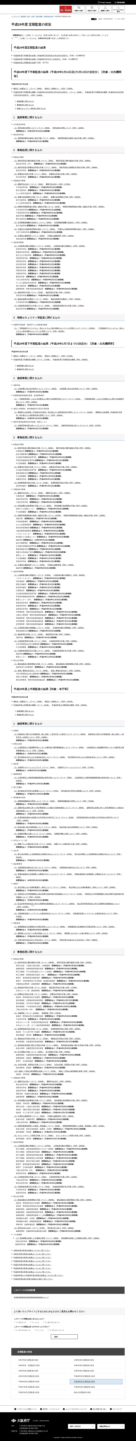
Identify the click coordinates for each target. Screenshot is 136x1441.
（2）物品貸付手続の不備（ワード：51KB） (30, 988)
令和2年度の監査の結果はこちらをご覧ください (31, 1250)
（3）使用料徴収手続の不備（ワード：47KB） (31, 483)
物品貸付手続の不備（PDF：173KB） (63, 988)
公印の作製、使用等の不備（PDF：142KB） (71, 1065)
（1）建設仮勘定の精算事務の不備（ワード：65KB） (33, 664)
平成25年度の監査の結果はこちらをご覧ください (32, 1272)
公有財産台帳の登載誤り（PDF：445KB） (69, 1146)
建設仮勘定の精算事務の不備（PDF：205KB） (74, 664)
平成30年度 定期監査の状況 (84, 1376)
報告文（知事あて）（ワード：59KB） (28, 356)
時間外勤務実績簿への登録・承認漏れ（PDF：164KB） (84, 1126)
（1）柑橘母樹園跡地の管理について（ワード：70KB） (34, 801)
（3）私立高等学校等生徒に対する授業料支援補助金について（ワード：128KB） (44, 904)
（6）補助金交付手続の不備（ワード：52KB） (31, 1039)
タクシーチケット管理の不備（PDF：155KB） (74, 1136)
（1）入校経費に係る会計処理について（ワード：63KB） (35, 389)
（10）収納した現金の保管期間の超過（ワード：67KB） (35, 1071)
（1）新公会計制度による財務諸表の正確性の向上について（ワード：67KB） (43, 854)
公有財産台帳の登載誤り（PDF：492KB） (69, 575)
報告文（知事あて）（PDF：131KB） (59, 701)
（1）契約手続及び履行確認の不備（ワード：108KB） (34, 962)
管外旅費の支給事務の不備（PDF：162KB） (71, 506)
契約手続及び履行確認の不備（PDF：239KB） (74, 448)
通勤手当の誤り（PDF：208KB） (58, 493)
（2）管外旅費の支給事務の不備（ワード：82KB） (33, 1100)
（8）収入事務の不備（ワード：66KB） (28, 1052)
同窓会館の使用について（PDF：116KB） (69, 128)
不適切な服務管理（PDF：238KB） (61, 1116)
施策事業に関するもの (25, 101)
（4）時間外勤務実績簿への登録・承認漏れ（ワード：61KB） (37, 1126)
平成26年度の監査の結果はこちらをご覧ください (32, 1268)
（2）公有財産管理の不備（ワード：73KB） (30, 1177)
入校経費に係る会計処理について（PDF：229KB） (78, 389)
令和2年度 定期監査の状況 (84, 1371)
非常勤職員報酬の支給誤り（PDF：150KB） (71, 223)
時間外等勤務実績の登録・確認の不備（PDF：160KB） (84, 207)
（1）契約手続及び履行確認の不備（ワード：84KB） (33, 448)
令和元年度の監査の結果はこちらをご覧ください (32, 1254)
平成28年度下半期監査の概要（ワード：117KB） (32, 360)
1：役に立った (21, 1322)
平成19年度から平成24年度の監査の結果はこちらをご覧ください (38, 1275)
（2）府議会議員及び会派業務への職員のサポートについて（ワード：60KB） (43, 874)
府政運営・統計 (25, 16)
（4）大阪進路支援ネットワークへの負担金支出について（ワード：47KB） (42, 913)
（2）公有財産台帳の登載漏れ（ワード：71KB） (32, 628)
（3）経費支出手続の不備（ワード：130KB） (30, 994)
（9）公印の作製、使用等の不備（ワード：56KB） (33, 1065)
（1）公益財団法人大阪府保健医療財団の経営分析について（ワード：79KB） (43, 778)
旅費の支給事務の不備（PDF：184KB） (66, 197)
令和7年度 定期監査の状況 (28, 1360)
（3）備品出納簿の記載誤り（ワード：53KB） (31, 299)
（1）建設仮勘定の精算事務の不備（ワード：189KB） (34, 1200)
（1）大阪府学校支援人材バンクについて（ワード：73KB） (36, 425)
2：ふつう (35, 1322)
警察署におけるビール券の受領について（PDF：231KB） (86, 933)
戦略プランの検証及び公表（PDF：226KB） (71, 844)
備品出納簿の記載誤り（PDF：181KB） (66, 299)
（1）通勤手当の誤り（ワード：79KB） (28, 184)
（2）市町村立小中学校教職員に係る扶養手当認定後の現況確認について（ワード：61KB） (48, 894)
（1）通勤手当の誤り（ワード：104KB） (29, 1081)
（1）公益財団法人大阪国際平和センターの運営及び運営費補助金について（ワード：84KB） (49, 747)
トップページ (15, 16)
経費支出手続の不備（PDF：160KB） (63, 174)
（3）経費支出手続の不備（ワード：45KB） (30, 174)
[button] (104, 2)
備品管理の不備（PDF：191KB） (58, 292)
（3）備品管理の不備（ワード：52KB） (28, 634)
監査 (33, 16)
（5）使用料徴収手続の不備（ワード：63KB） (31, 1029)
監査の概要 (39, 16)
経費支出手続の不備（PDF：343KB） (64, 994)
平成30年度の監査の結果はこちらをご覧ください (32, 1258)
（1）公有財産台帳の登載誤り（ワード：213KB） (32, 246)
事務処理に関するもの (25, 105)
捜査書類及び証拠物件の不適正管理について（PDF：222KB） (91, 927)
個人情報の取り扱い (100, 1409)
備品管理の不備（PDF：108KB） (58, 634)
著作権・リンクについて (51, 1409)
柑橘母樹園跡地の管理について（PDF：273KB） (76, 801)
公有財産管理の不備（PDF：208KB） (63, 641)
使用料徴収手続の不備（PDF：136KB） (66, 483)
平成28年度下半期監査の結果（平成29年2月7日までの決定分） (37, 59)
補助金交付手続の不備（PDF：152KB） (66, 1039)
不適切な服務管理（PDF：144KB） (61, 236)
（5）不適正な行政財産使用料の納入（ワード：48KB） (34, 229)
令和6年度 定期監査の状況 (84, 1360)
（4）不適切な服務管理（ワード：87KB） (29, 565)
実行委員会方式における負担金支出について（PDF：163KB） (91, 757)
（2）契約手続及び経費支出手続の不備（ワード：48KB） (35, 167)
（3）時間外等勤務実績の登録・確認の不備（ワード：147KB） (37, 515)
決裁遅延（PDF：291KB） (52, 1013)
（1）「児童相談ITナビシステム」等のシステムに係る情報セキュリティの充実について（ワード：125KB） (54, 328)
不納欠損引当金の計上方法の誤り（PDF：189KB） (78, 940)
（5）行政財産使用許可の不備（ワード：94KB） (32, 651)
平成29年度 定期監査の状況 (28, 1382)
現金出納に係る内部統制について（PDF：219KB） (78, 827)
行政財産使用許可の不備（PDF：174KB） (69, 306)
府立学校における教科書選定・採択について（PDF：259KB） (92, 887)
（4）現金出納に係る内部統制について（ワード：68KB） (35, 827)
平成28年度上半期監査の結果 (24, 63)
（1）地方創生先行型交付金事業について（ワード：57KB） (36, 791)
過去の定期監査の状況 (82, 1392)
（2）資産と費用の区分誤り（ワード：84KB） (31, 671)
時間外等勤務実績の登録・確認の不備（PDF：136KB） (85, 515)
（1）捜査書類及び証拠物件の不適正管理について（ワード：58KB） (39, 927)
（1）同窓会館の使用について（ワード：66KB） (32, 128)
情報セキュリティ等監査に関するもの (31, 109)
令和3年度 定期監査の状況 (28, 1371)
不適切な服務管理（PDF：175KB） (61, 565)
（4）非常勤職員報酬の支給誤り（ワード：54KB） (33, 223)
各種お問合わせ (104, 1426)
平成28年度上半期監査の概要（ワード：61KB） (31, 705)
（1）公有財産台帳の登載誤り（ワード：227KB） (32, 1146)
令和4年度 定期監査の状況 (84, 1365)
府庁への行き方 (75, 1426)
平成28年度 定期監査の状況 (84, 1382)
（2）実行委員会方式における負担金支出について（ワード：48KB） (39, 757)
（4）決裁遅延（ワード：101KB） (26, 1013)
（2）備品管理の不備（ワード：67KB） (28, 292)
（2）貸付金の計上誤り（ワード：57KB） (29, 1228)
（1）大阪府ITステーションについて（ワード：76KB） (34, 767)
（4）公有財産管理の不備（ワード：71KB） (30, 641)
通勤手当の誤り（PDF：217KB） (58, 184)
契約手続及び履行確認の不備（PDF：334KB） (75, 962)
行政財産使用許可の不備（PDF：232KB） (69, 651)
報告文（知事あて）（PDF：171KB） (59, 356)
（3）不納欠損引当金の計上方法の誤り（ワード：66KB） (35, 940)
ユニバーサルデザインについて (76, 1409)
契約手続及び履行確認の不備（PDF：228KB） (74, 161)
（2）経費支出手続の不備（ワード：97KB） (30, 467)
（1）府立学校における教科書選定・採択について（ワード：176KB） (40, 887)
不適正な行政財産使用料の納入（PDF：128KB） (76, 229)
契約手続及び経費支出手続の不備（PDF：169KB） (78, 167)
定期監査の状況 (48, 16)
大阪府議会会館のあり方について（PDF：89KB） (78, 867)
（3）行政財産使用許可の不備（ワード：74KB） (32, 1187)
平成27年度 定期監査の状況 (28, 1387)
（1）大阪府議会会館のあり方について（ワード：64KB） (35, 867)
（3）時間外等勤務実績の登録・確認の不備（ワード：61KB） (37, 207)
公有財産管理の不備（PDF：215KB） (63, 1177)
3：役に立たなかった (52, 1322)
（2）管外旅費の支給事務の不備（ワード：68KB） (33, 506)
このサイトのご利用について (27, 1409)
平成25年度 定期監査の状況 (28, 1392)
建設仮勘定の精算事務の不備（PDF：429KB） (75, 1200)
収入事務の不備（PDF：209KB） (58, 1052)
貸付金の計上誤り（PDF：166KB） (61, 1228)
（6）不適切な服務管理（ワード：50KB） (29, 236)
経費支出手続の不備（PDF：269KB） (63, 467)
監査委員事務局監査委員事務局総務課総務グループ (31, 1297)
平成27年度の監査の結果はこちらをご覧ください (32, 1265)
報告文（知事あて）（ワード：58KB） (28, 89)
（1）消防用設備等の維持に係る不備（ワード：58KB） (34, 138)
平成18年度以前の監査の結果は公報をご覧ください (33, 1279)
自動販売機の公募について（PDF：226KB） (71, 834)
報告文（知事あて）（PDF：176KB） (59, 89)
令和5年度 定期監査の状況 (29, 1365)
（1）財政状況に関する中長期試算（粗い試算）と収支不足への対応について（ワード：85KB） (50, 734)
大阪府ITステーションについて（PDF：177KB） (76, 767)
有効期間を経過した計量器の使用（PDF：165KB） (80, 1238)
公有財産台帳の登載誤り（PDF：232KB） (69, 246)
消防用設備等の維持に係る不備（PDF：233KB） (76, 138)
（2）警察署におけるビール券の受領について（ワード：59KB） (38, 933)
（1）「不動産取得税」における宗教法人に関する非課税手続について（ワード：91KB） (47, 399)
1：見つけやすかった (23, 1330)
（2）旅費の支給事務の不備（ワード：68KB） (31, 197)
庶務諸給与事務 (19, 1078)
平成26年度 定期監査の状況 (84, 1387)
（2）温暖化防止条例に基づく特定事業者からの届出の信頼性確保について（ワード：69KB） (49, 808)
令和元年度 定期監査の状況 (28, 1376)
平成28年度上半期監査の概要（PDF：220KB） (70, 705)
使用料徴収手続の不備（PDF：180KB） (66, 1029)
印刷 (95, 19)
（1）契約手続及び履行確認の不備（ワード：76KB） (33, 161)
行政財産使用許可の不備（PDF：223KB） (69, 1187)
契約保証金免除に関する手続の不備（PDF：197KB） (81, 1045)
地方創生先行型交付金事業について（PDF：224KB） (81, 791)
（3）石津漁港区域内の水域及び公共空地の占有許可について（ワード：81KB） (44, 817)
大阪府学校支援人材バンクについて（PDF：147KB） (81, 425)
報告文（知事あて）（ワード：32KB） (28, 701)
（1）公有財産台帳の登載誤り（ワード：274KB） (32, 575)
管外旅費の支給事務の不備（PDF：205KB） (71, 1100)
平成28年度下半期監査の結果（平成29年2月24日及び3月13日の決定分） (41, 56)
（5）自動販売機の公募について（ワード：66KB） (33, 834)
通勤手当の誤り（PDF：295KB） (59, 1081)
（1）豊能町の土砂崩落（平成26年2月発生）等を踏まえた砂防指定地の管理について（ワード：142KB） (53, 412)
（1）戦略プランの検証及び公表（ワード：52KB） (33, 844)
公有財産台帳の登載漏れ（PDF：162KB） (69, 628)
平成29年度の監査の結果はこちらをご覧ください (32, 1261)
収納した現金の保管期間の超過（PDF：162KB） (77, 1071)
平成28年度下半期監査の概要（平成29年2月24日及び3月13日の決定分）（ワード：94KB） (48, 92)
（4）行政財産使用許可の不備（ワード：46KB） (32, 306)
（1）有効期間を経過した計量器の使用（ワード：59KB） (37, 1238)
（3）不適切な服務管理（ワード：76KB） (29, 1116)
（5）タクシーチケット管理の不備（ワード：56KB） (33, 1136)
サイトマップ (117, 1409)
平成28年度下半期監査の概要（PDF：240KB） (71, 360)
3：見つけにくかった (57, 1330)
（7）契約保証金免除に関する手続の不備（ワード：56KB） (36, 1045)
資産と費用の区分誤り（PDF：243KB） (66, 671)
